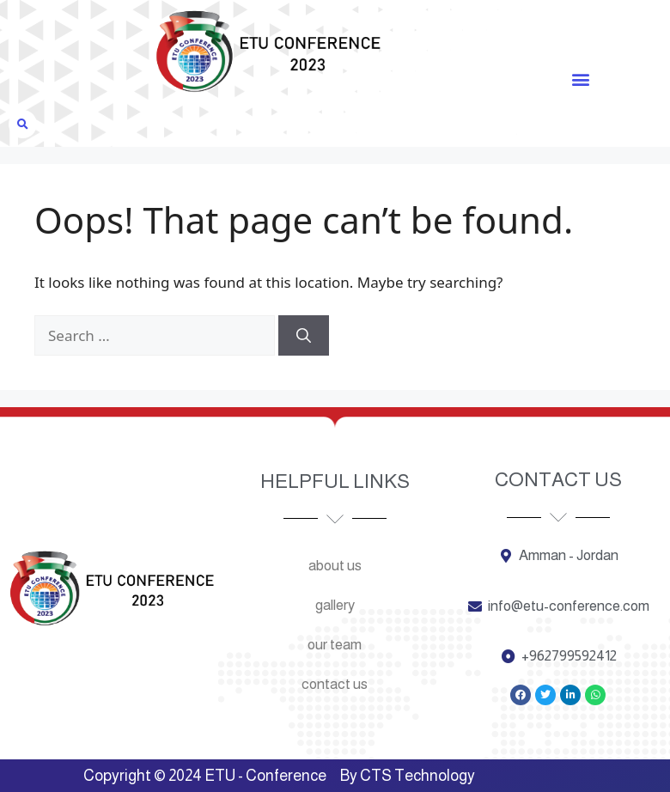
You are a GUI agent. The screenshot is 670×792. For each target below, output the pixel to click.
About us (335, 565)
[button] (580, 78)
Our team (335, 645)
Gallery (335, 605)
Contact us (335, 684)
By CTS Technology (407, 775)
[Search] (303, 335)
